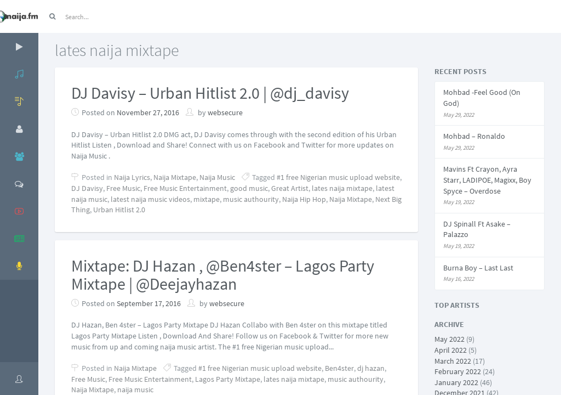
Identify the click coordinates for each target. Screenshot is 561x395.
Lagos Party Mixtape (227, 379)
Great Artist (289, 188)
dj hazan (371, 368)
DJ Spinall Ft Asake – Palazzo (477, 229)
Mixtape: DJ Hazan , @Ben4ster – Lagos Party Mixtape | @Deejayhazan (222, 274)
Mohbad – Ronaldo (474, 136)
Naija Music (217, 177)
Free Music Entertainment (185, 188)
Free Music (123, 188)
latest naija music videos (150, 199)
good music (249, 188)
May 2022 (449, 339)
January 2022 (456, 382)
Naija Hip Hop (304, 199)
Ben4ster (339, 368)
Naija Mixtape (174, 177)
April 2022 (450, 350)
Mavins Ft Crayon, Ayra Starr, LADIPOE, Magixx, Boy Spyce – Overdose (487, 179)
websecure (225, 112)
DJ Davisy (87, 188)
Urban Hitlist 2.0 (119, 210)
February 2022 (457, 371)
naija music (135, 389)
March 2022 (452, 361)
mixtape (206, 199)
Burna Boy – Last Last (478, 268)
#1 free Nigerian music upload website (338, 177)
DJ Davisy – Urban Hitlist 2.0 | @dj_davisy (210, 92)
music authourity (251, 199)
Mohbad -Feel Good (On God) (481, 97)
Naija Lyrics (132, 177)
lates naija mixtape (342, 188)
